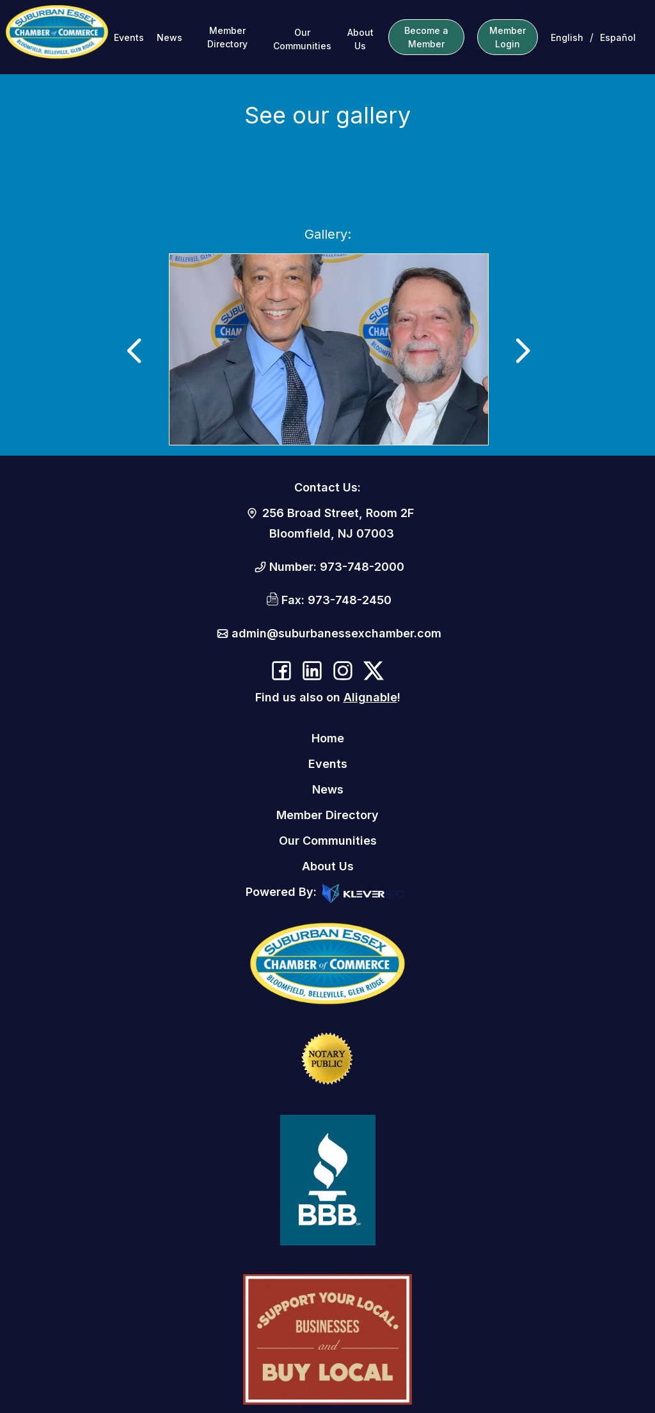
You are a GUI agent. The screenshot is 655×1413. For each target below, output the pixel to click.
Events (129, 37)
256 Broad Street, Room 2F (338, 513)
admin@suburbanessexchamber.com (336, 633)
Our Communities (302, 39)
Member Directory (227, 37)
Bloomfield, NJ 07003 (331, 533)
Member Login (507, 37)
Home (328, 738)
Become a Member (426, 37)
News (169, 37)
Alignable (370, 697)
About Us (360, 39)
